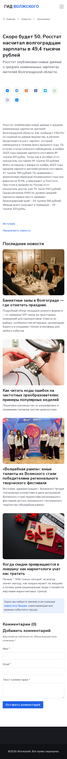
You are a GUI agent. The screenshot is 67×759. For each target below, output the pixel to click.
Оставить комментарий (23, 704)
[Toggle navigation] (61, 6)
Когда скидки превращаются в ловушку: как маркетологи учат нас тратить (32, 569)
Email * (7, 664)
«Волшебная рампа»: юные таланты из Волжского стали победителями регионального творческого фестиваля (30, 476)
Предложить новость (17, 230)
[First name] (33, 655)
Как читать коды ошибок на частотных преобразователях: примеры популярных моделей (31, 395)
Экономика (43, 19)
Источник (9, 223)
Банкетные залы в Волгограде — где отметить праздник (33, 303)
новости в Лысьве (15, 605)
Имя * (6, 648)
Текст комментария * (16, 679)
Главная (9, 19)
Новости (26, 19)
